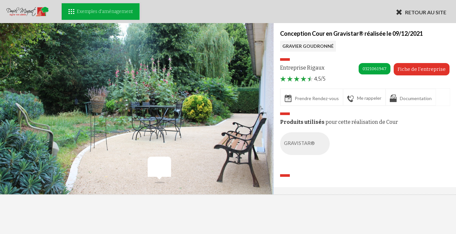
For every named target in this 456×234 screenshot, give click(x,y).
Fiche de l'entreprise (422, 69)
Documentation (411, 98)
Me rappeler (364, 98)
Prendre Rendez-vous (312, 98)
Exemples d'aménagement (100, 11)
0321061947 (375, 68)
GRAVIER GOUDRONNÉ (308, 46)
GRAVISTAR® (306, 144)
